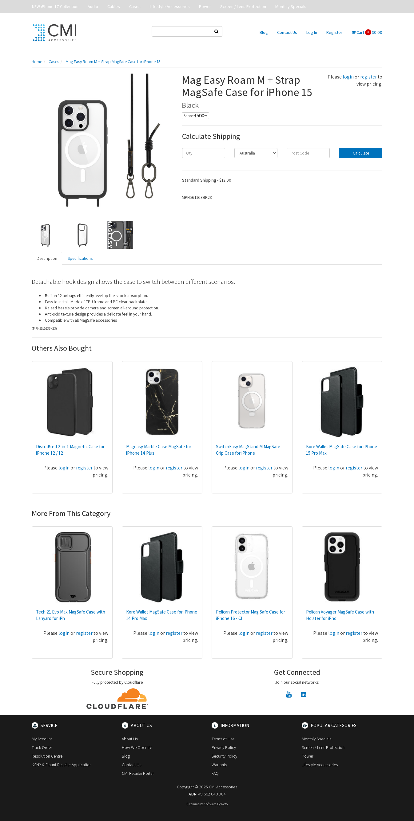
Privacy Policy (224, 747)
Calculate (360, 153)
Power (205, 6)
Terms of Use (223, 739)
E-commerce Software (201, 804)
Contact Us (287, 32)
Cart (367, 32)
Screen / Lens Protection (243, 6)
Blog (264, 32)
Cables (113, 6)
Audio (93, 6)
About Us (130, 739)
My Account (42, 739)
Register (334, 32)
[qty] (203, 153)
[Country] (255, 153)
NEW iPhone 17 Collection (55, 6)
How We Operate (137, 747)
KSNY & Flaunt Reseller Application (62, 764)
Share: (195, 115)
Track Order (42, 747)
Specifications (80, 258)
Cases (135, 6)
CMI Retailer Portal (137, 773)
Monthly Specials (290, 6)
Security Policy (224, 756)
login (348, 77)
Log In (311, 32)
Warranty (219, 764)
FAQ (215, 773)
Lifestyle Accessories (170, 6)
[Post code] (308, 153)
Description (47, 258)
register (368, 77)
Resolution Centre (47, 756)
